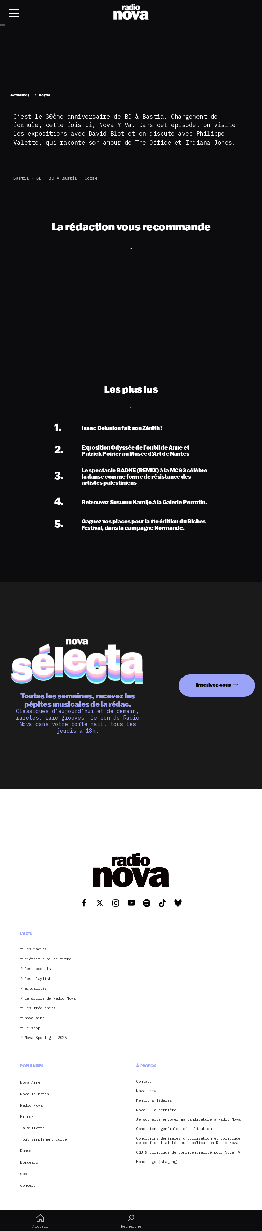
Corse (91, 178)
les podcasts (38, 969)
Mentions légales (154, 1100)
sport (25, 1173)
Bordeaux (29, 1162)
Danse (25, 1150)
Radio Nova (31, 1105)
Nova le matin (34, 1094)
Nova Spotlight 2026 (46, 1037)
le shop (32, 1028)
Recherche (131, 1221)
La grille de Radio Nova (50, 998)
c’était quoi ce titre (48, 959)
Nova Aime (30, 1082)
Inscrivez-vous (213, 685)
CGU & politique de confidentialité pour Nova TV (188, 1152)
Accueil (40, 1221)
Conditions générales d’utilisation (174, 1129)
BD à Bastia (63, 178)
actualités (36, 988)
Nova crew (146, 1091)
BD (38, 178)
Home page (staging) (157, 1162)
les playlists (39, 979)
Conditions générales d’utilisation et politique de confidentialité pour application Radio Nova (188, 1140)
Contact (144, 1081)
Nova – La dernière (156, 1110)
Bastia (21, 178)
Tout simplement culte (43, 1139)
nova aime (35, 1018)
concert (28, 1185)
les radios (36, 949)
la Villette (32, 1128)
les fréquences (40, 1008)
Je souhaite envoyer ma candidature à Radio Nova (188, 1119)
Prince (26, 1116)
